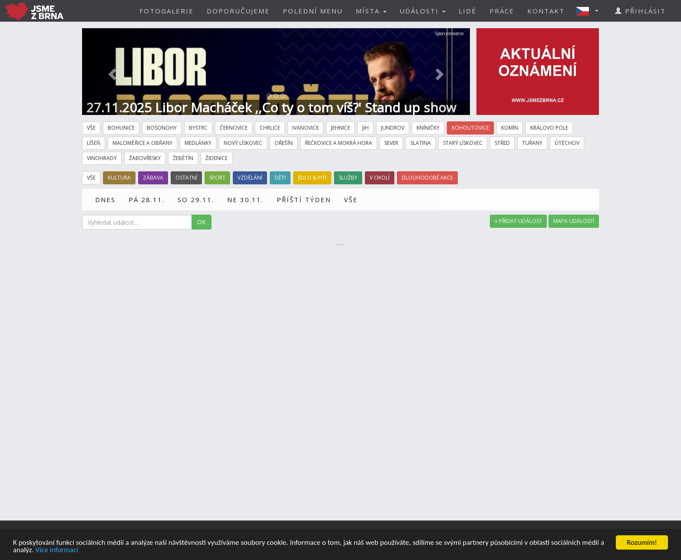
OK (201, 222)
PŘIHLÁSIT (640, 11)
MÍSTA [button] (371, 11)
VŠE (351, 199)
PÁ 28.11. (147, 199)
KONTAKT (546, 11)
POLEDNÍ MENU (313, 11)
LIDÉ (467, 11)
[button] (589, 11)
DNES (105, 199)
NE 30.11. (245, 199)
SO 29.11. (196, 199)
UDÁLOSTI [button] (423, 11)
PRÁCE (501, 11)
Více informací (57, 550)
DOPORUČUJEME (238, 11)
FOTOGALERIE (166, 11)
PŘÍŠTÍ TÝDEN (304, 199)
